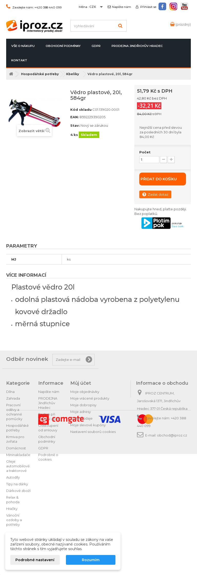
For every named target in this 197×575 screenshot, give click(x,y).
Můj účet (80, 383)
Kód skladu (81, 109)
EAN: (74, 117)
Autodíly (13, 477)
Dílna (10, 392)
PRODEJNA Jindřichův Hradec (137, 46)
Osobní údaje (81, 418)
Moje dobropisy (83, 405)
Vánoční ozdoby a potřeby (14, 520)
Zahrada (13, 398)
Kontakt (19, 60)
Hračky (11, 509)
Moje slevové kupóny (88, 425)
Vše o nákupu (23, 46)
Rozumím (91, 560)
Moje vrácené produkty (89, 398)
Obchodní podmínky (63, 46)
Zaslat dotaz (155, 194)
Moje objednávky (84, 392)
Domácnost (16, 448)
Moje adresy (80, 412)
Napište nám (121, 7)
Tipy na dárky (17, 484)
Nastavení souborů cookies (93, 432)
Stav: (75, 125)
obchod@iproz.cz (172, 435)
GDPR (96, 46)
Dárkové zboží (18, 491)
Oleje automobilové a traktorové (18, 466)
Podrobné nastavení (34, 560)
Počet (145, 152)
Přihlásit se (148, 7)
